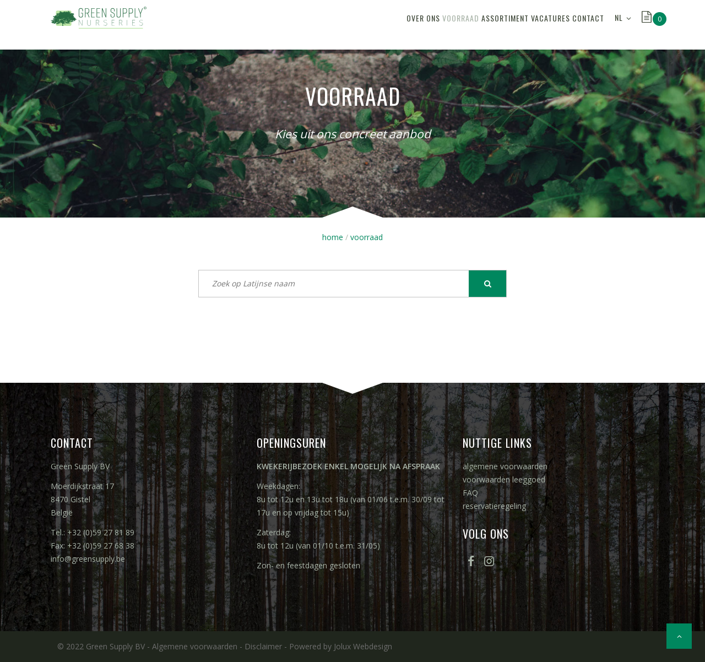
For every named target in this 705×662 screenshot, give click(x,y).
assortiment (466, 24)
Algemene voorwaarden (194, 646)
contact (580, 24)
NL (619, 24)
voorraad (406, 24)
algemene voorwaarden (505, 466)
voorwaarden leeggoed (504, 479)
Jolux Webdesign (363, 646)
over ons (354, 24)
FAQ (470, 492)
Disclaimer (263, 646)
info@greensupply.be (88, 559)
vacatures (527, 24)
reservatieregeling (494, 506)
